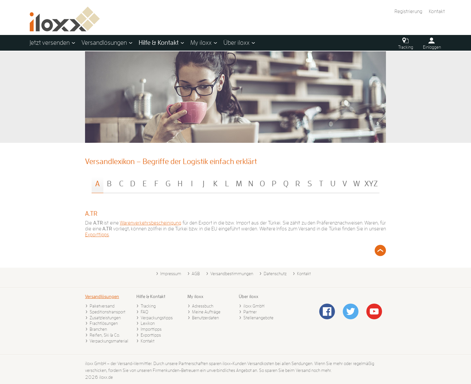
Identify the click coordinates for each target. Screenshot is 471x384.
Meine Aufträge (206, 311)
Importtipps (151, 329)
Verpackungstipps (157, 317)
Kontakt (437, 11)
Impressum (170, 273)
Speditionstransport (107, 311)
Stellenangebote (258, 317)
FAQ (144, 311)
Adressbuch (202, 306)
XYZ (371, 184)
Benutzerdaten (205, 317)
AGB (196, 273)
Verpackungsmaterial (109, 341)
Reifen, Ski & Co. (105, 335)
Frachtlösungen (104, 323)
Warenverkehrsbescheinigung (150, 222)
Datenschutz (275, 273)
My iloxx (195, 296)
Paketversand (102, 306)
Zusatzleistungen (105, 317)
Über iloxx (248, 296)
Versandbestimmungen (231, 273)
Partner (250, 311)
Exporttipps (97, 234)
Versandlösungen (102, 296)
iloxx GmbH (253, 306)
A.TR (91, 213)
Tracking (148, 306)
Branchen (98, 329)
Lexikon (148, 323)
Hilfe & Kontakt (150, 296)
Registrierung (408, 11)
